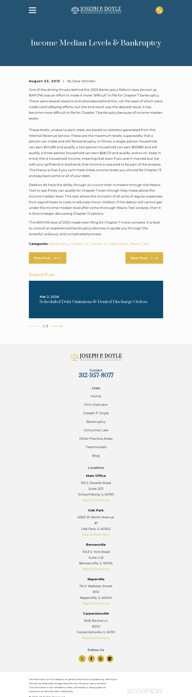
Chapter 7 (98, 244)
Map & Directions (96, 500)
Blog (96, 456)
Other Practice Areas (96, 438)
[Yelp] (100, 659)
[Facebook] (91, 659)
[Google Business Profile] (110, 659)
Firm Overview (96, 404)
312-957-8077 (96, 375)
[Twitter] (82, 659)
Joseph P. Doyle (96, 413)
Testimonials (96, 447)
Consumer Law (96, 430)
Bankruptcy (58, 244)
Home (96, 396)
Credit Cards (118, 244)
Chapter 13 (79, 244)
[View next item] (56, 326)
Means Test (139, 244)
